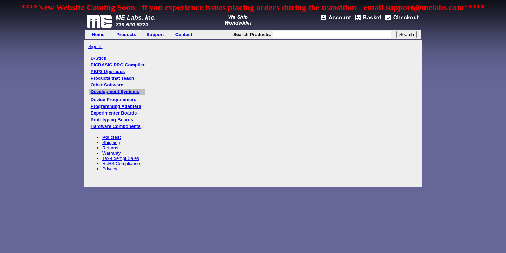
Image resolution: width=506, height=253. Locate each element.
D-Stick (98, 58)
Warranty (111, 153)
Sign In (95, 46)
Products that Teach (112, 78)
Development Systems (115, 91)
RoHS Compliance (121, 163)
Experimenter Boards (114, 113)
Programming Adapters (116, 106)
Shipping (111, 142)
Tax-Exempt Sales (120, 158)
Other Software (107, 84)
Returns (110, 147)
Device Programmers (113, 99)
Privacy (109, 168)
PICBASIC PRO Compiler (118, 64)
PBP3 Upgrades (108, 71)
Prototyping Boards (112, 119)
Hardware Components (116, 126)
